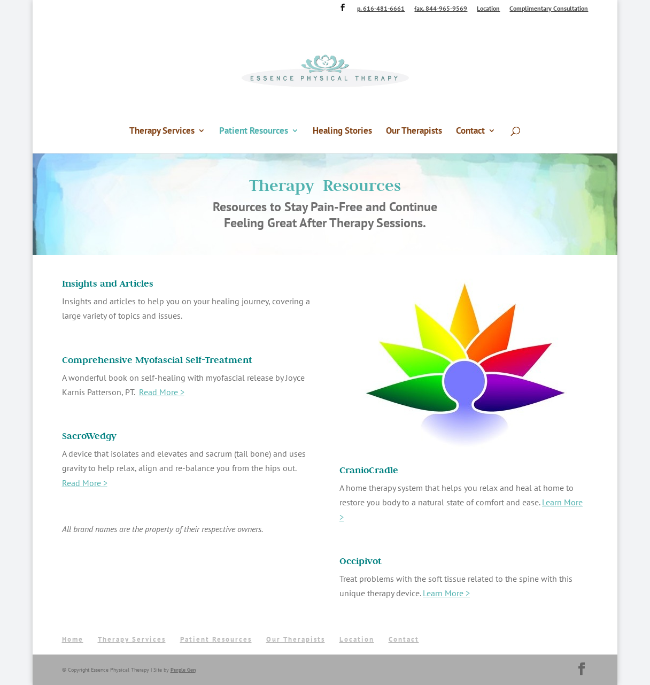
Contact (470, 131)
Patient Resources (253, 131)
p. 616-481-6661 (381, 8)
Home (72, 639)
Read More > (161, 392)
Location (488, 8)
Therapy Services (162, 131)
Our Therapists (414, 131)
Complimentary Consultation (548, 8)
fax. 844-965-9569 (440, 8)
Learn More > (446, 593)
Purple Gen (183, 669)
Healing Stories (342, 131)
